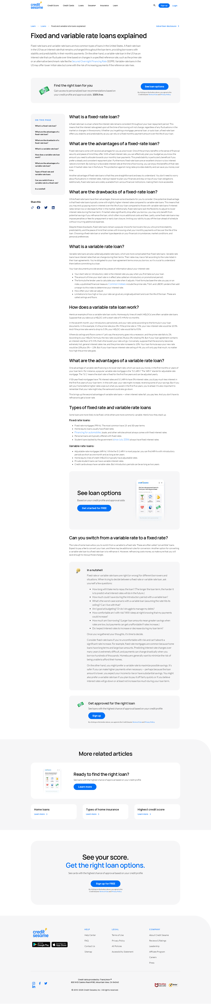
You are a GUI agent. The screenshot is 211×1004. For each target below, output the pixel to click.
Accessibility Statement (122, 952)
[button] (38, 208)
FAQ (87, 941)
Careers (153, 957)
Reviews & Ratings (157, 941)
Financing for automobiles (88, 432)
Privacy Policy (165, 95)
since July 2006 (121, 439)
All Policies (117, 946)
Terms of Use (153, 95)
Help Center (90, 935)
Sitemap (88, 952)
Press (151, 963)
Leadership (154, 946)
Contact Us (90, 946)
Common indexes (117, 283)
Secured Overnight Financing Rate (89, 61)
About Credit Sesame (159, 935)
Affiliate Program (157, 952)
